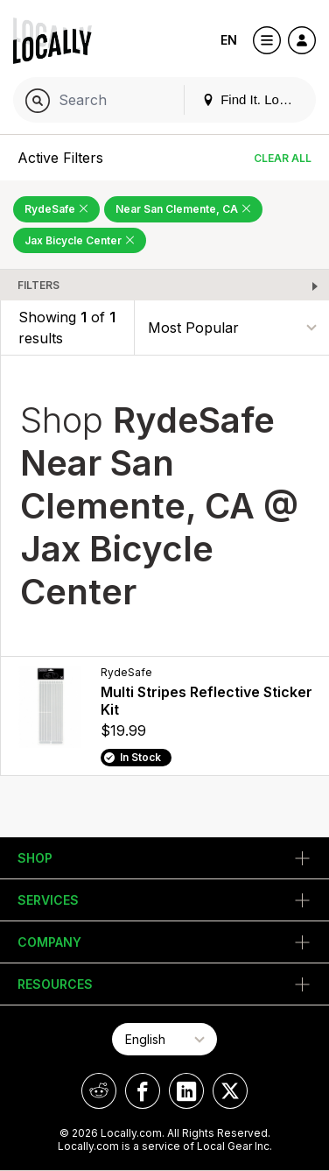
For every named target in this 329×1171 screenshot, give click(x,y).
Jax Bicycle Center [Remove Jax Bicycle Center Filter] (79, 240)
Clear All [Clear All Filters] (283, 158)
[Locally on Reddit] (98, 1091)
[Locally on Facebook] (142, 1091)
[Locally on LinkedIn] (186, 1091)
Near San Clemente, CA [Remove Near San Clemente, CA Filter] (183, 208)
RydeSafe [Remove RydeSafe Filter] (56, 208)
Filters (39, 285)
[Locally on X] (230, 1091)
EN (228, 39)
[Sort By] (232, 328)
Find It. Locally (253, 99)
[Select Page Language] (164, 1039)
